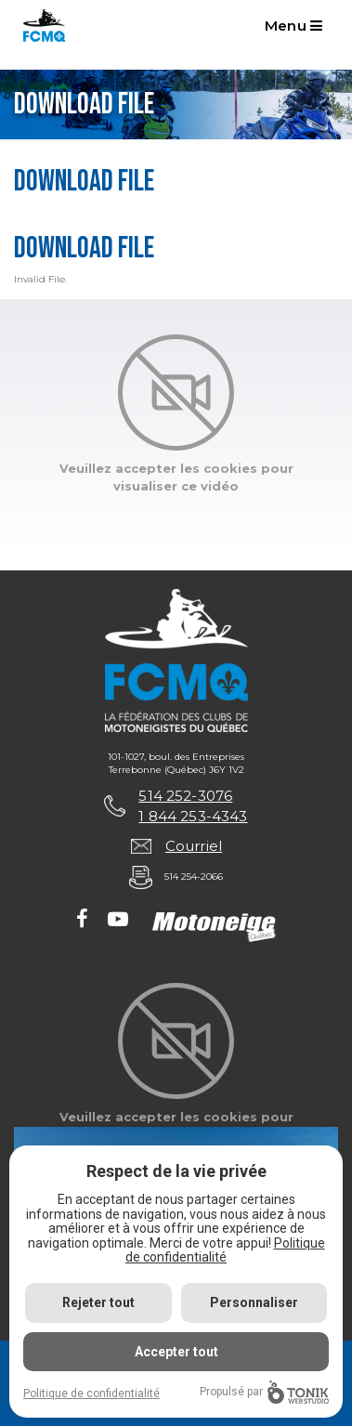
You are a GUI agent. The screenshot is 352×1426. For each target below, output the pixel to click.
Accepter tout (176, 1351)
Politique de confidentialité (225, 1250)
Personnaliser (254, 1302)
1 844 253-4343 (192, 816)
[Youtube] (117, 920)
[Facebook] (82, 920)
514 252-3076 (185, 796)
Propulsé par (264, 1392)
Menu (293, 25)
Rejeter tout (98, 1302)
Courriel (193, 846)
